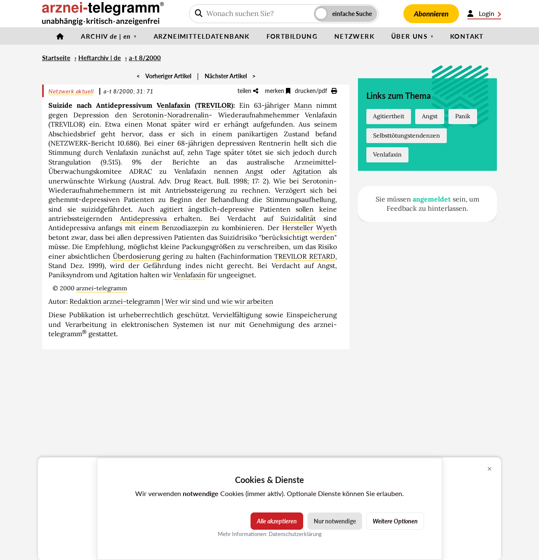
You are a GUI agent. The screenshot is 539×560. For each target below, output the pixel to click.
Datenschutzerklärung (295, 534)
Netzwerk (354, 36)
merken (278, 90)
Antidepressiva (143, 218)
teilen (247, 90)
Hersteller (297, 227)
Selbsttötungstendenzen (406, 135)
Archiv (106, 36)
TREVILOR (214, 105)
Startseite (56, 57)
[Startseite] (60, 36)
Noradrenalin (188, 115)
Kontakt (467, 36)
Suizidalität (298, 218)
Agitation (307, 171)
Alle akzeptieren (277, 521)
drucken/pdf (316, 90)
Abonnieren (431, 13)
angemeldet (432, 199)
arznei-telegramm (101, 288)
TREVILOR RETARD (304, 256)
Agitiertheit (388, 116)
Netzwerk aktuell (70, 91)
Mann (303, 105)
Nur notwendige (335, 521)
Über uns (409, 36)
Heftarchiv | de (99, 57)
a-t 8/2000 (145, 57)
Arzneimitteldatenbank (202, 36)
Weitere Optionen (395, 521)
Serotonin (148, 115)
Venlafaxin (173, 105)
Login (484, 13)
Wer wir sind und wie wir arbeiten (219, 301)
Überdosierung (136, 256)
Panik (462, 116)
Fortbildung (292, 36)
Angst (254, 171)
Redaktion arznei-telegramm (114, 301)
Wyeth (326, 227)
